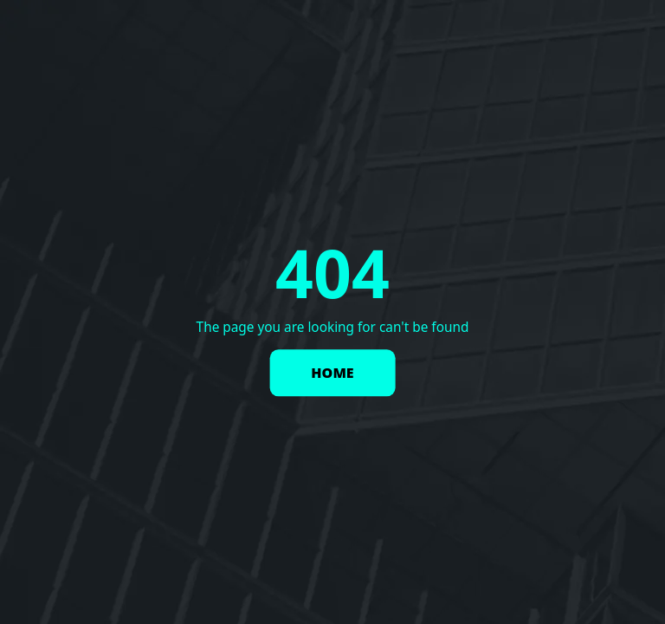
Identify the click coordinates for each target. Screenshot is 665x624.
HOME (332, 373)
